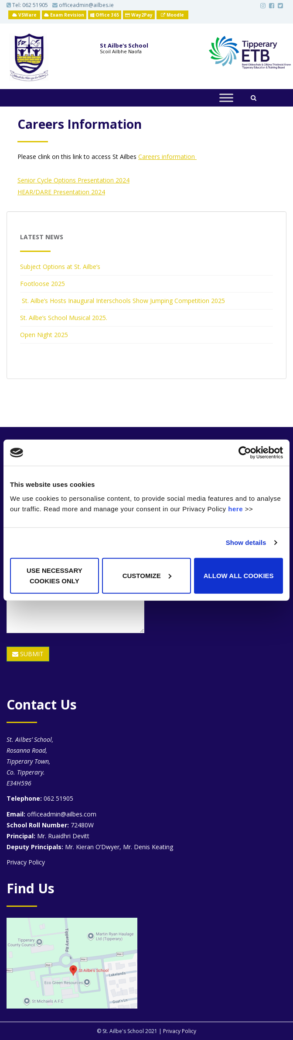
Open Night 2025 (44, 335)
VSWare (24, 15)
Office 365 (104, 15)
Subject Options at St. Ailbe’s (60, 266)
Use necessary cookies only (54, 575)
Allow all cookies (239, 575)
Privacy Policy (26, 862)
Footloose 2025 (42, 283)
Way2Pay (139, 15)
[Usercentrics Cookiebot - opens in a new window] (245, 452)
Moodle (172, 15)
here (235, 508)
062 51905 (35, 5)
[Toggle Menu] (226, 98)
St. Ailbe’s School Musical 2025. (63, 317)
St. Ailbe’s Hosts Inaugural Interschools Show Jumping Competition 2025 (122, 300)
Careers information (167, 156)
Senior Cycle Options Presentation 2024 (73, 180)
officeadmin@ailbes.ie (83, 5)
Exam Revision (64, 15)
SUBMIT (28, 654)
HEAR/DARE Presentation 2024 (61, 192)
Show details (246, 542)
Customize (147, 575)
